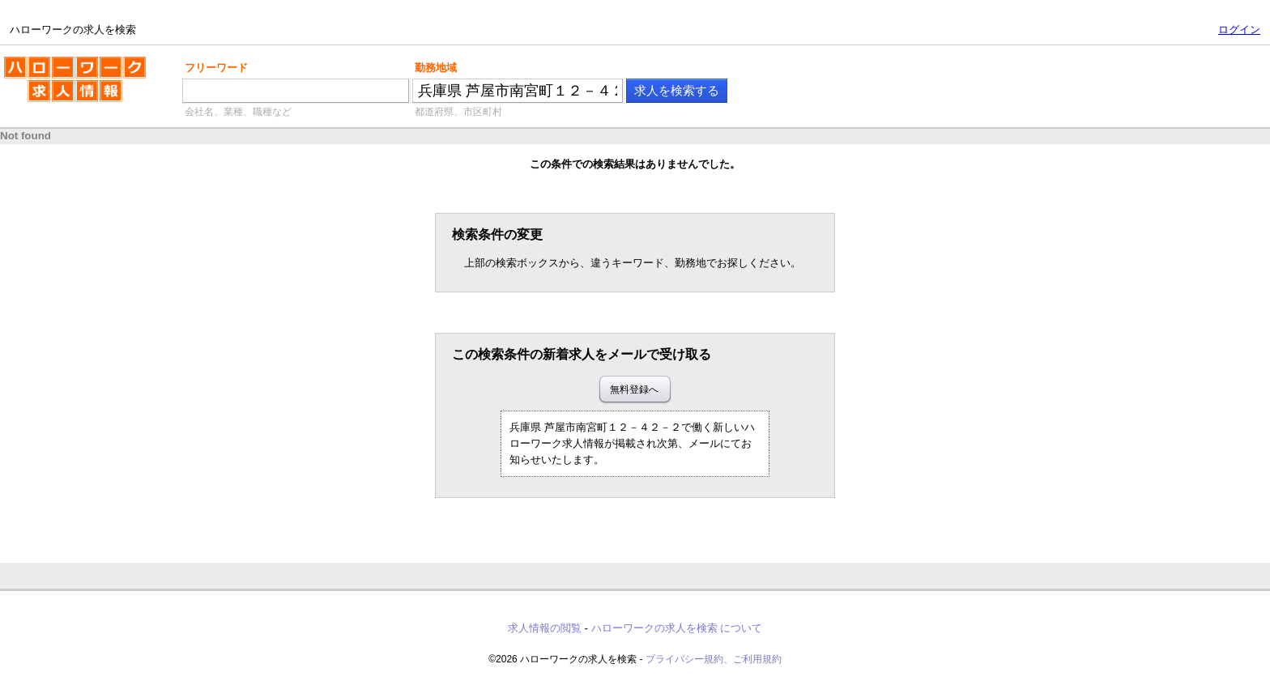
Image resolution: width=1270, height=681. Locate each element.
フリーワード (216, 68)
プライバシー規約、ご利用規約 (714, 659)
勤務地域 (436, 68)
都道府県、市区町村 (458, 111)
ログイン (1239, 29)
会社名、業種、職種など (238, 111)
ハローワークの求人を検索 (75, 86)
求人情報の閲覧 (545, 628)
